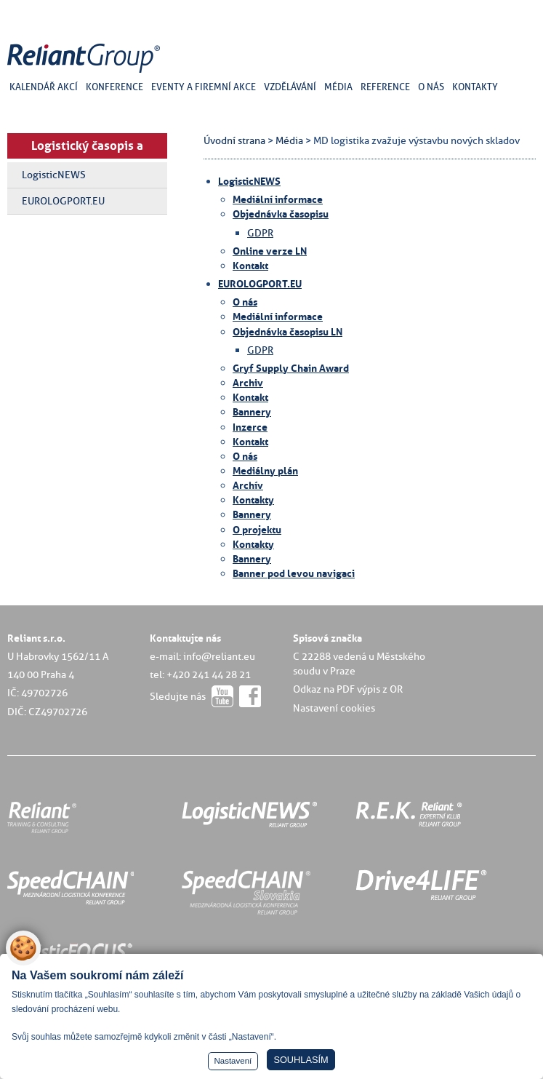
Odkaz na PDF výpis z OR (348, 689)
